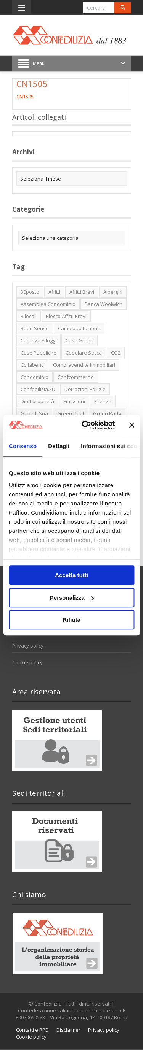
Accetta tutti (71, 575)
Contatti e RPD (32, 1029)
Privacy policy (27, 645)
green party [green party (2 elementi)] (107, 413)
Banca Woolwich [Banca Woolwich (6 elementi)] (103, 304)
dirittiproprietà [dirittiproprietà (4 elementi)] (37, 401)
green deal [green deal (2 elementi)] (70, 413)
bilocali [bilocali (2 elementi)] (29, 316)
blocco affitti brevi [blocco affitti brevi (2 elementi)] (66, 316)
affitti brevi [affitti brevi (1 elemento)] (81, 291)
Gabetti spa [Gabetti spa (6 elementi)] (34, 413)
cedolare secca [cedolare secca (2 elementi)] (84, 352)
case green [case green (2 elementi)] (79, 340)
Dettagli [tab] (58, 446)
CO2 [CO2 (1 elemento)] (116, 352)
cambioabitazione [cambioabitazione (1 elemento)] (79, 328)
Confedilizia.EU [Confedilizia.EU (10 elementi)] (38, 389)
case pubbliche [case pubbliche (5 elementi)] (38, 352)
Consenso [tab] (23, 446)
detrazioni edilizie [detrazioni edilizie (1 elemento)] (85, 389)
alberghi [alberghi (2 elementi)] (112, 291)
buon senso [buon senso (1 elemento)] (35, 328)
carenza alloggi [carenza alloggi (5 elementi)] (38, 340)
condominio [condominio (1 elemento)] (34, 377)
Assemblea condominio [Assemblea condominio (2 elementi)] (48, 304)
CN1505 (25, 96)
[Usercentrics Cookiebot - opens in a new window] (85, 425)
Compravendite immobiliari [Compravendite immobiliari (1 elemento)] (84, 364)
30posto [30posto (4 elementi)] (30, 291)
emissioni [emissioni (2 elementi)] (74, 401)
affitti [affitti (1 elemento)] (54, 291)
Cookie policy (27, 662)
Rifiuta (71, 619)
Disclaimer (68, 1029)
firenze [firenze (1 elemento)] (102, 401)
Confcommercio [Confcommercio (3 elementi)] (76, 377)
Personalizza (72, 597)
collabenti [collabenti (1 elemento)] (32, 364)
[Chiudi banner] (131, 425)
